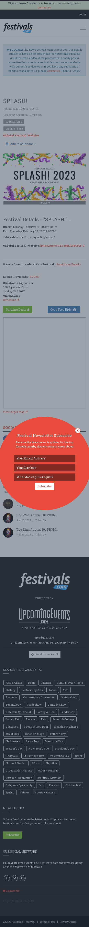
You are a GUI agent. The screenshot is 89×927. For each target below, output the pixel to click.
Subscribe (45, 486)
